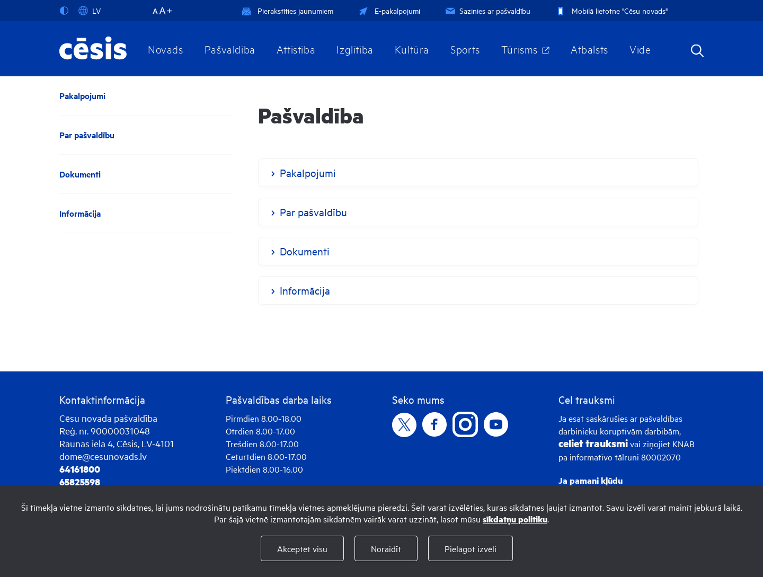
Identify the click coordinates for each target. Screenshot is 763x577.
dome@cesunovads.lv (103, 456)
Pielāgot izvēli (470, 548)
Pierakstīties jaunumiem (287, 10)
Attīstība (296, 49)
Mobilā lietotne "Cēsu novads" (611, 10)
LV (89, 10)
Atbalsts (589, 49)
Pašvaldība (230, 49)
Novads (165, 49)
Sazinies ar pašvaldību (486, 10)
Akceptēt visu (302, 548)
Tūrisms (519, 49)
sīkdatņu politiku (515, 519)
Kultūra (412, 49)
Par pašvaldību (86, 135)
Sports (465, 49)
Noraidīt (386, 548)
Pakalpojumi (82, 96)
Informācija (80, 213)
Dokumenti (80, 174)
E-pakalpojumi (388, 10)
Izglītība (355, 49)
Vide (640, 49)
